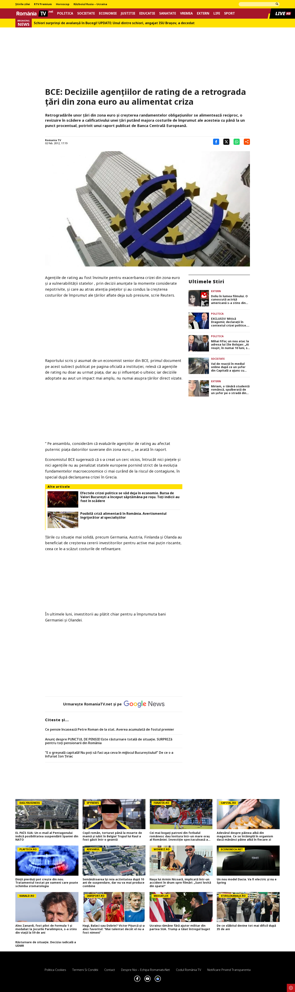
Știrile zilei (22, 4)
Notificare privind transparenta (229, 970)
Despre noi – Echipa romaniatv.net (145, 970)
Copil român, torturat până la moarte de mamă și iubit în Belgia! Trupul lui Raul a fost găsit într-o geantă (112, 836)
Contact (109, 970)
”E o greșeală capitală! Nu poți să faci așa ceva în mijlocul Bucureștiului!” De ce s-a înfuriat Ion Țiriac (109, 754)
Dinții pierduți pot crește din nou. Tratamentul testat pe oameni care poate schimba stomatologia (46, 883)
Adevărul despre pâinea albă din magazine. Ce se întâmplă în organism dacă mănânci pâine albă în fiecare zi (245, 836)
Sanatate (167, 13)
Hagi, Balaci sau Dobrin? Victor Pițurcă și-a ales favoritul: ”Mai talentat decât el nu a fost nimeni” (114, 929)
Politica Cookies (55, 970)
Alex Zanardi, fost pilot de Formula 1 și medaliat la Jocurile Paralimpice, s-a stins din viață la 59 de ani (46, 929)
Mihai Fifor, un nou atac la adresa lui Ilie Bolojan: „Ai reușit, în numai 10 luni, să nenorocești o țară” (230, 345)
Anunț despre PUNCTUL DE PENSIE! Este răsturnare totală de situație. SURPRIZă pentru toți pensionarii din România (108, 741)
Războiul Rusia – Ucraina (90, 4)
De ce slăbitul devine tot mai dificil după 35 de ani (246, 927)
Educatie (147, 13)
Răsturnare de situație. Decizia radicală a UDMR (45, 944)
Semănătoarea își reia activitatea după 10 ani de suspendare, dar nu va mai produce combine (113, 883)
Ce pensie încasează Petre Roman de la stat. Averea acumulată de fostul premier (109, 729)
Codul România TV (188, 970)
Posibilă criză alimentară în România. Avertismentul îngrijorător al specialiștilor (123, 515)
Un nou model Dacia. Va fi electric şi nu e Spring (247, 881)
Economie (108, 13)
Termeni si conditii (85, 970)
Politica (65, 13)
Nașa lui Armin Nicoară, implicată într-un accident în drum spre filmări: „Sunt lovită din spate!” (180, 883)
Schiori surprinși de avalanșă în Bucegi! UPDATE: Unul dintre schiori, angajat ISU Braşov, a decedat (114, 23)
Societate (86, 13)
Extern (203, 13)
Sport (229, 13)
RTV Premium (43, 4)
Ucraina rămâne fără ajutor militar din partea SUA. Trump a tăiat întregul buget (180, 927)
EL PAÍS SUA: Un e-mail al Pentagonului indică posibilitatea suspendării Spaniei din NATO (46, 836)
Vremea (186, 13)
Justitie (128, 13)
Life (216, 13)
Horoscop (62, 4)
